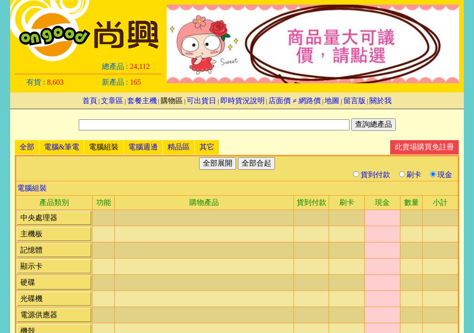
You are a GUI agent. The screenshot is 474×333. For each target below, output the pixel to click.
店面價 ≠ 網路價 (294, 101)
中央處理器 (38, 218)
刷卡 (411, 175)
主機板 (31, 234)
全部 (26, 147)
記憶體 (31, 250)
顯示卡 (31, 266)
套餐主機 (142, 101)
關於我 (380, 101)
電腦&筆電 (61, 147)
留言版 (354, 101)
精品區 (179, 147)
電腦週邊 (143, 147)
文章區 (112, 101)
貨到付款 (372, 175)
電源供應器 (38, 315)
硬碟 (27, 282)
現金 (441, 175)
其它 (207, 147)
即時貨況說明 (242, 101)
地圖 (331, 101)
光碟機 (31, 298)
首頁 (89, 101)
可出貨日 (201, 101)
